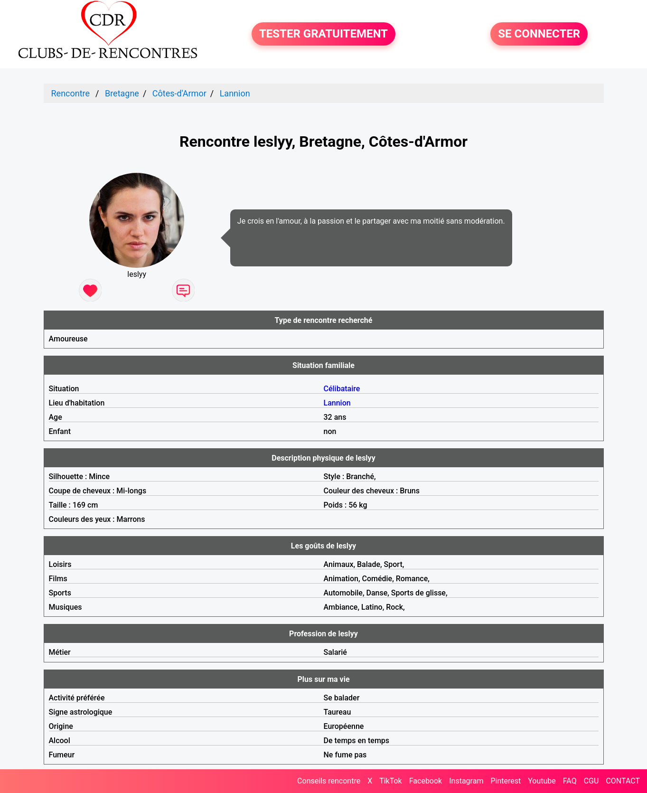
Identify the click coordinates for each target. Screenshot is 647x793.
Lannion (235, 93)
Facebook (425, 780)
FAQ (570, 780)
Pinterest (505, 780)
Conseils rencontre (328, 780)
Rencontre (70, 93)
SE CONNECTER (539, 34)
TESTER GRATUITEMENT (323, 34)
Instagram (466, 780)
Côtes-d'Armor (179, 93)
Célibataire (342, 388)
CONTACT (623, 780)
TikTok (390, 780)
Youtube (542, 780)
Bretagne (122, 93)
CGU (591, 780)
